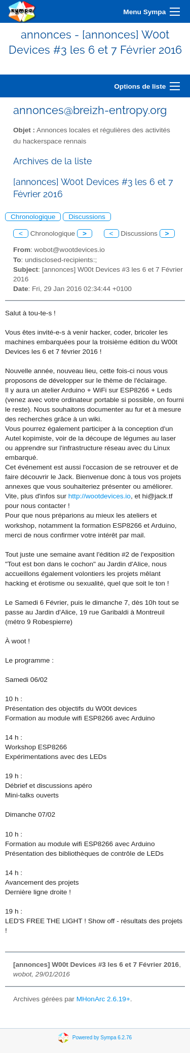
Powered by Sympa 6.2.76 (102, 1037)
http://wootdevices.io (99, 496)
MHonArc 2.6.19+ (103, 999)
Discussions (86, 217)
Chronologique (33, 217)
